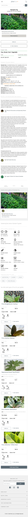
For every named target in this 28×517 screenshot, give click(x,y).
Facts (14, 185)
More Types (22, 186)
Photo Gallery (5, 186)
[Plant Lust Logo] (14, 1)
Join (20, 483)
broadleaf (13, 277)
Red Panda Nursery (8, 213)
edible (14, 83)
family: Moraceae (11, 281)
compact (10, 83)
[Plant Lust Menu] (2, 1)
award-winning (6, 83)
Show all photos (14, 35)
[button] (23, 5)
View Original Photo (5, 216)
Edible (3, 281)
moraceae (8, 78)
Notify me (14, 41)
